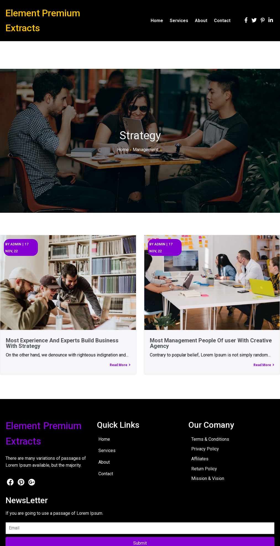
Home (123, 149)
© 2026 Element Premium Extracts (36, 537)
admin (15, 244)
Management (145, 149)
